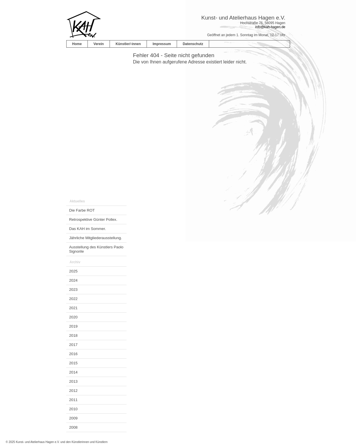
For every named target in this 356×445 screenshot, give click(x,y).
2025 (73, 271)
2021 (73, 308)
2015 (73, 363)
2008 (73, 427)
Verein (99, 44)
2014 (73, 372)
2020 (73, 317)
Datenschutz (193, 44)
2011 (73, 400)
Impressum (162, 44)
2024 (73, 280)
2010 (73, 409)
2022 (73, 299)
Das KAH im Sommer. (87, 229)
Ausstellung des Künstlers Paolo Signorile (96, 249)
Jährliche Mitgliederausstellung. (95, 238)
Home (77, 44)
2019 (73, 326)
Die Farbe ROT (82, 210)
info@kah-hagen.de (270, 27)
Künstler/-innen (128, 44)
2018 (73, 335)
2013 (73, 381)
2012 (73, 390)
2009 (73, 418)
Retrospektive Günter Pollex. (93, 219)
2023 (73, 289)
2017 (73, 345)
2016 (73, 354)
